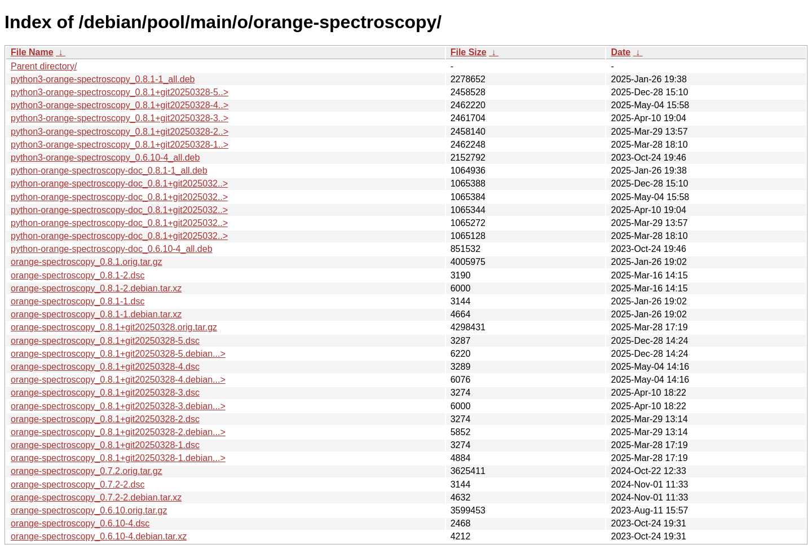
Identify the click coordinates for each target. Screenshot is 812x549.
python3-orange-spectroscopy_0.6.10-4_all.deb (105, 157)
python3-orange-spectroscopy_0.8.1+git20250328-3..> (119, 118)
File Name (32, 52)
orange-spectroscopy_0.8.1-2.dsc (77, 275)
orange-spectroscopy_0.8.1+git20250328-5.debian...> (118, 353)
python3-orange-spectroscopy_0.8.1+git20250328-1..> (119, 144)
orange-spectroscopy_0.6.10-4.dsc (80, 523)
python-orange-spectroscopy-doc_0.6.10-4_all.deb (112, 249)
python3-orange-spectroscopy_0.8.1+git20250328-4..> (119, 105)
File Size (469, 52)
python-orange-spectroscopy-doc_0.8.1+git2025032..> (119, 183)
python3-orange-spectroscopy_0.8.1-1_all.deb (103, 79)
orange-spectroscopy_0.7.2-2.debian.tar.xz (96, 497)
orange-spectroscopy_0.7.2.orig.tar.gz (86, 471)
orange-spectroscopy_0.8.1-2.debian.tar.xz (96, 288)
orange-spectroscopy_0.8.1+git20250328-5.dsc (105, 341)
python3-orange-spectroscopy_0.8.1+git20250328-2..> (119, 131)
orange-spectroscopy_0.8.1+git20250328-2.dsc (105, 419)
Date (620, 52)
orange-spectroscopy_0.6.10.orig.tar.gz (89, 510)
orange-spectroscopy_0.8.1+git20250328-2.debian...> (118, 432)
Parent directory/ (44, 66)
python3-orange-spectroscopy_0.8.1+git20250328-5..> (119, 92)
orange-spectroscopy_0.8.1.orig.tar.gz (86, 262)
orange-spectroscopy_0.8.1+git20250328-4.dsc (105, 366)
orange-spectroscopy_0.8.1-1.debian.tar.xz (96, 314)
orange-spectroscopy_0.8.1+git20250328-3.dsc (105, 392)
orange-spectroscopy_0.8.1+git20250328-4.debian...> (118, 379)
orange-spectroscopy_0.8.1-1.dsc (77, 301)
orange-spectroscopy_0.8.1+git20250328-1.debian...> (118, 458)
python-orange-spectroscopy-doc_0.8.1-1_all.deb (109, 170)
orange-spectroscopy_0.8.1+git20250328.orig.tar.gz (114, 327)
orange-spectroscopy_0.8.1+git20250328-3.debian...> (118, 406)
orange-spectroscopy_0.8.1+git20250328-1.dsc (105, 445)
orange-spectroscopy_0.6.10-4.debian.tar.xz (99, 536)
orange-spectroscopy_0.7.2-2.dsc (77, 484)
